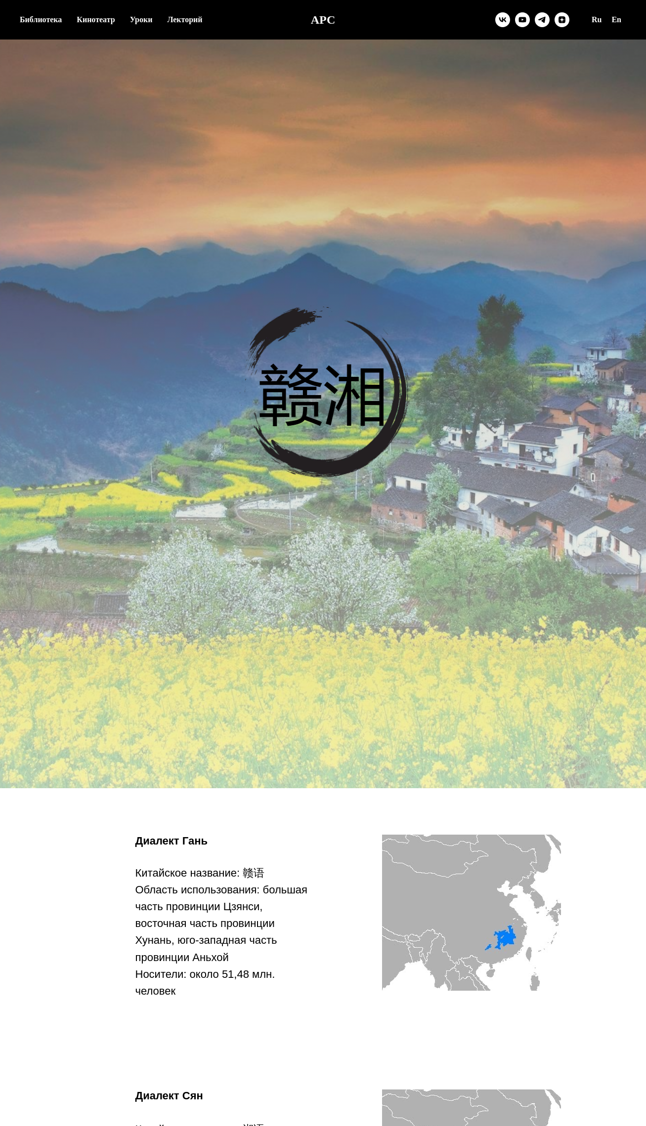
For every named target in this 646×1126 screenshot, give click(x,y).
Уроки (141, 19)
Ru (597, 19)
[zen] (562, 19)
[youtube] (522, 19)
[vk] (502, 19)
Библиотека (41, 19)
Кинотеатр (96, 19)
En (616, 19)
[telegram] (542, 19)
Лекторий (184, 19)
